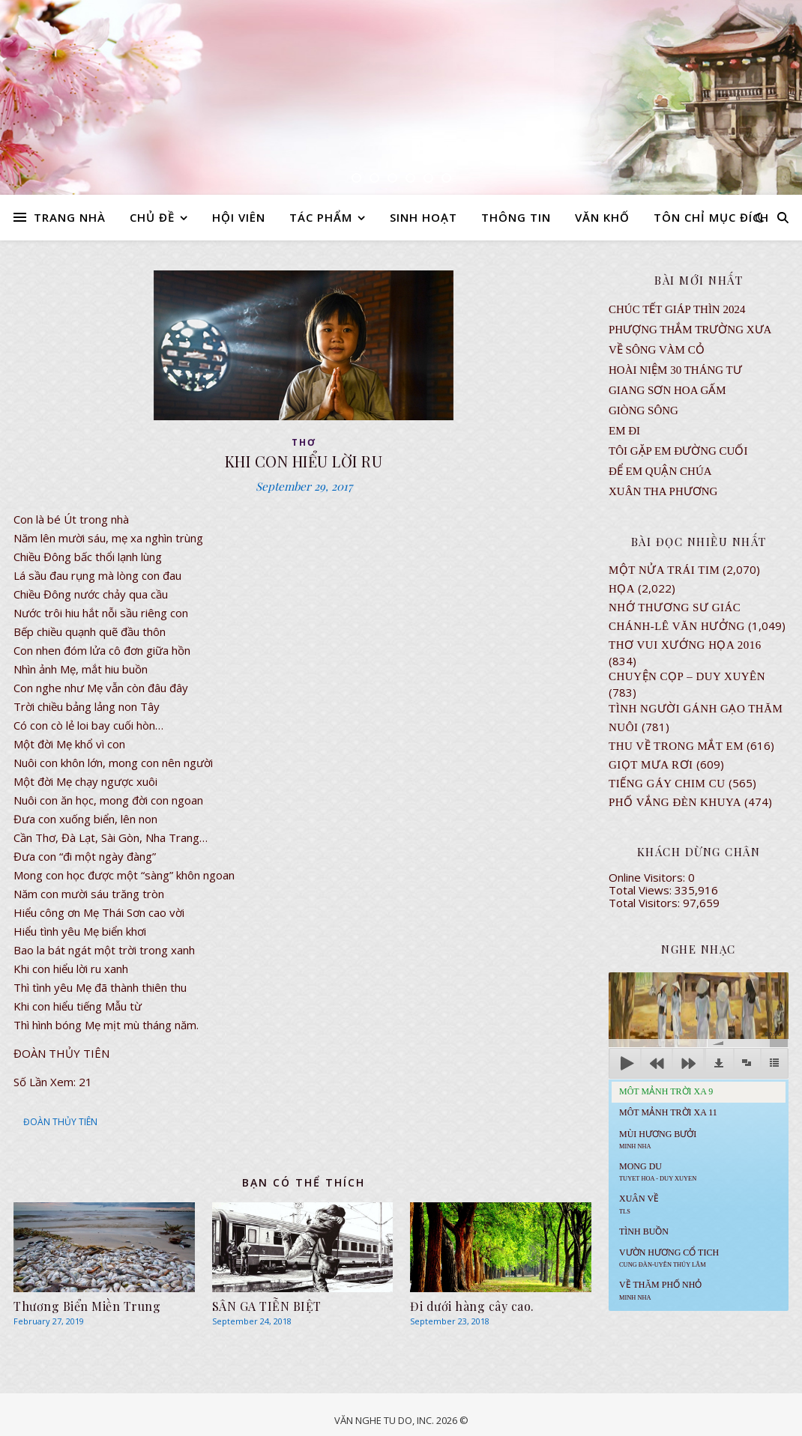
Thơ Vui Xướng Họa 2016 (685, 645)
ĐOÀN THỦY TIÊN (60, 1121)
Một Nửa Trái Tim (664, 570)
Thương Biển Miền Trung (86, 1306)
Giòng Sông (643, 410)
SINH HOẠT (423, 217)
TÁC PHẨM (320, 217)
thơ (304, 442)
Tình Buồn (644, 1231)
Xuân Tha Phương (663, 491)
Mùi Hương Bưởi (657, 1139)
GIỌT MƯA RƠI (651, 765)
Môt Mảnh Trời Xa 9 (666, 1091)
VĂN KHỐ (602, 217)
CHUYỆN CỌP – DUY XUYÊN (687, 676)
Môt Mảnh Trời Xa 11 (668, 1112)
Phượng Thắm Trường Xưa (690, 330)
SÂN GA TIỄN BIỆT (267, 1306)
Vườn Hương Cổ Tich (669, 1257)
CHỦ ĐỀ (152, 217)
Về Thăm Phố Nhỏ (660, 1289)
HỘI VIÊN (238, 217)
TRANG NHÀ (70, 217)
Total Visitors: (646, 902)
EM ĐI (624, 431)
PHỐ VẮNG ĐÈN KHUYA (675, 802)
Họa (622, 589)
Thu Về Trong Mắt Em (676, 746)
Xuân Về (639, 1203)
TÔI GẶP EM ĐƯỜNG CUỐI (678, 451)
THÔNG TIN (516, 217)
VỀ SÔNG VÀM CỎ (657, 350)
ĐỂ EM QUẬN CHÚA (660, 471)
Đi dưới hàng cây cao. (472, 1306)
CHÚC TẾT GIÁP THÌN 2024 (677, 309)
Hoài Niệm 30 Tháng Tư (675, 370)
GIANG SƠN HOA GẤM (667, 390)
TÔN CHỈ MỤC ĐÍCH (711, 217)
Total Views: (642, 889)
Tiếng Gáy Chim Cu (667, 784)
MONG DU (657, 1171)
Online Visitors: (648, 877)
